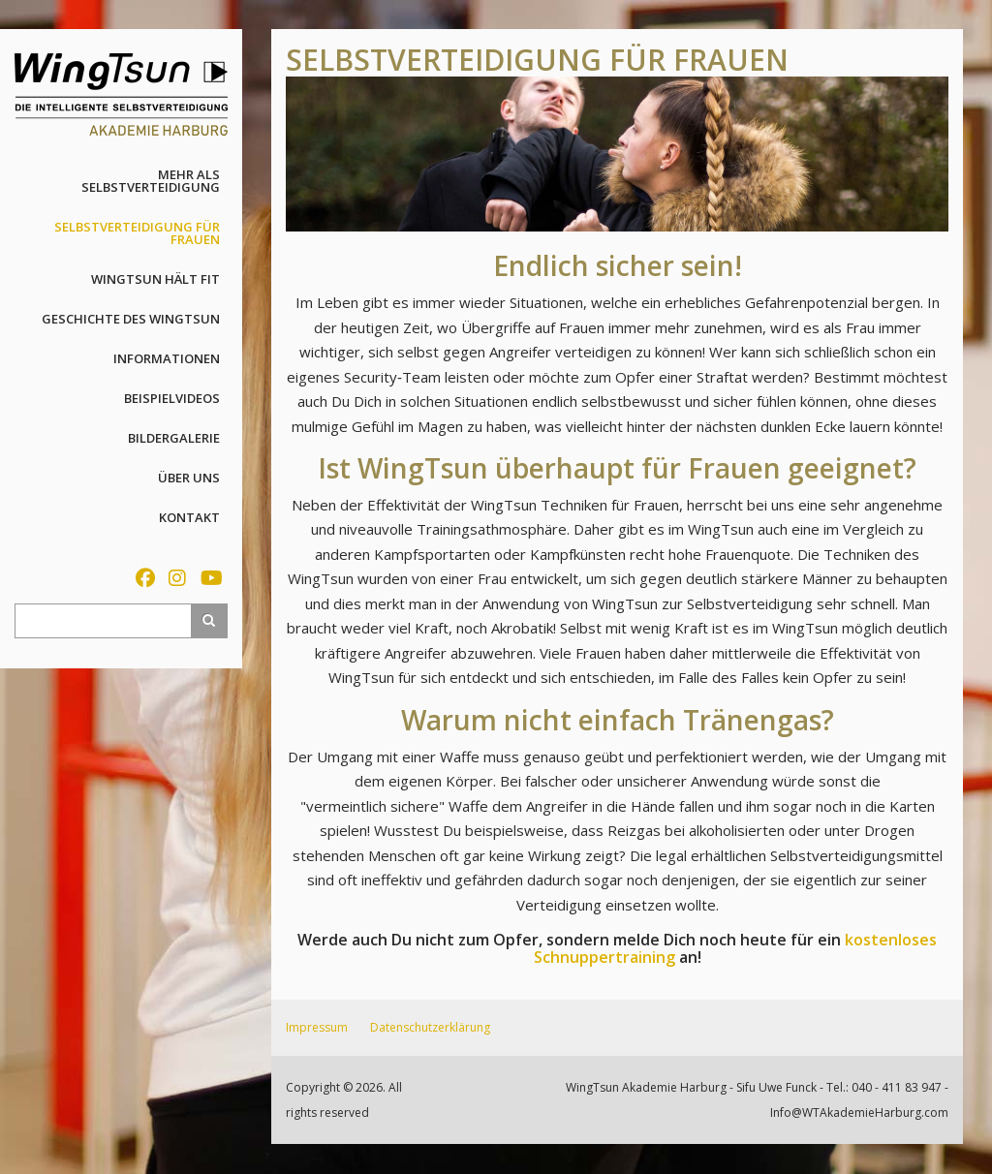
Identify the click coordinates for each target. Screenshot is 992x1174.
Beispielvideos (172, 398)
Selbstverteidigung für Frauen (137, 233)
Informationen (166, 358)
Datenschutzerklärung (430, 1027)
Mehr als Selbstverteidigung (150, 181)
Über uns (189, 477)
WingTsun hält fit (155, 279)
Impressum (317, 1027)
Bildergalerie (174, 438)
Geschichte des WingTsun (131, 318)
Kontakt (189, 517)
